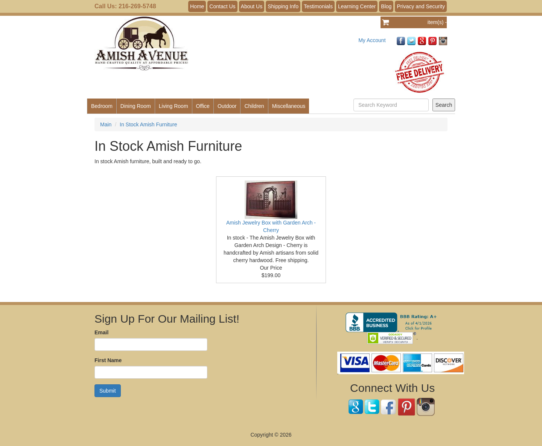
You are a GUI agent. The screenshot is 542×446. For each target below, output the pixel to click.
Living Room (173, 106)
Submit (107, 391)
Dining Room (135, 106)
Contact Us (222, 6)
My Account (371, 40)
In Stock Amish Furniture (148, 124)
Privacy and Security (421, 6)
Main (105, 124)
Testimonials (318, 6)
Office (203, 106)
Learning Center (357, 6)
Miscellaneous (289, 106)
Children (254, 106)
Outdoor (227, 106)
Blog (386, 6)
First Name (108, 360)
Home (197, 6)
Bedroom (102, 106)
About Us (252, 6)
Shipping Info (283, 6)
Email (101, 332)
